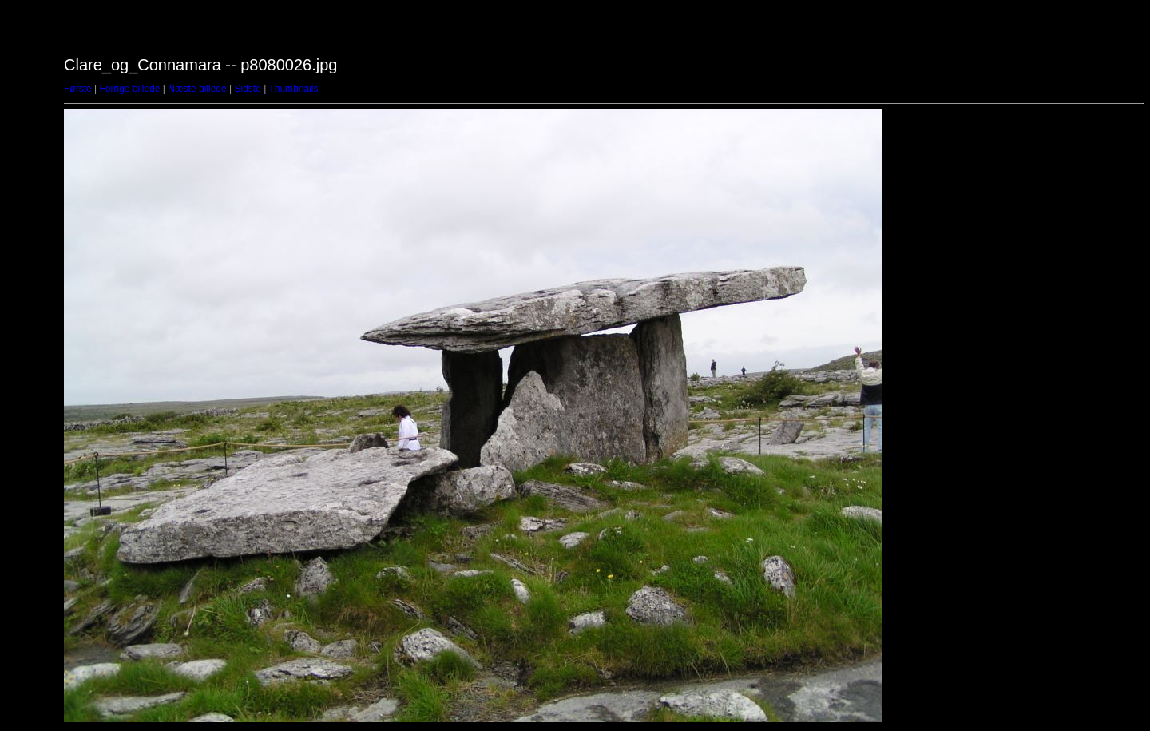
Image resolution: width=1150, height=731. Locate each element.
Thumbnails (293, 88)
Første (78, 88)
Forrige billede (129, 88)
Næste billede (197, 88)
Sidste (247, 88)
